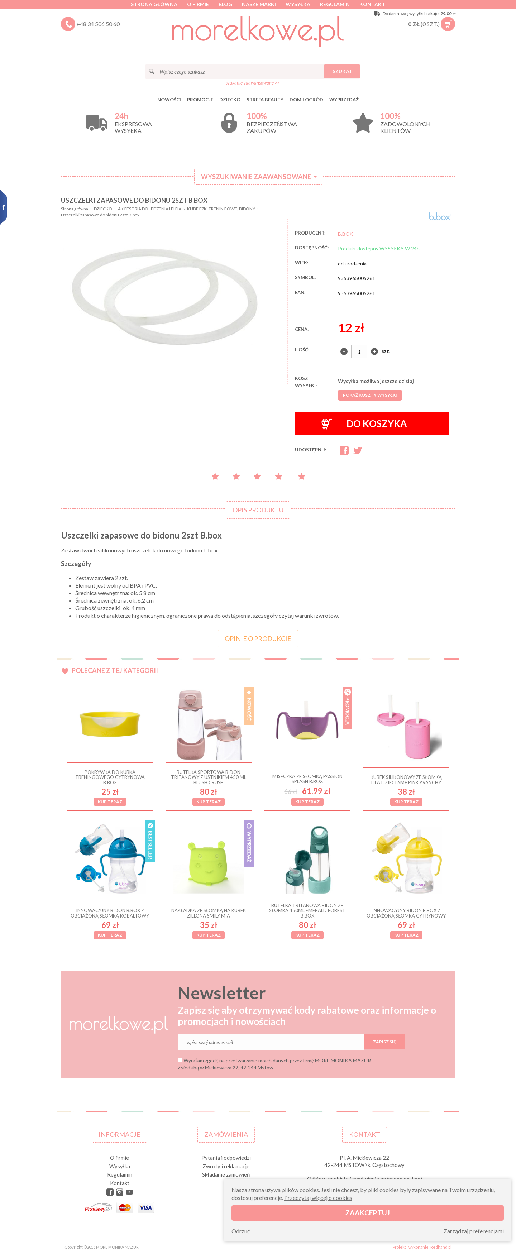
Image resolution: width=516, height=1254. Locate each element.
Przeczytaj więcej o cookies (318, 1197)
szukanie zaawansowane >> (253, 83)
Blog (225, 4)
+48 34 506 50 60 (98, 23)
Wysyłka (298, 4)
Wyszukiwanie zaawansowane (256, 177)
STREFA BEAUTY (265, 99)
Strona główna (154, 4)
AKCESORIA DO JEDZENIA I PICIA (149, 208)
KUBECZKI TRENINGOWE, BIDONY (221, 208)
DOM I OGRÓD (306, 99)
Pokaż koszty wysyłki (370, 395)
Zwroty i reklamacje (225, 1166)
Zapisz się (384, 1041)
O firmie (198, 4)
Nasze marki (259, 4)
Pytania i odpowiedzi (226, 1157)
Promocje (200, 99)
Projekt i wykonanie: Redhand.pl (422, 1247)
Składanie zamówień (226, 1174)
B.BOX (345, 234)
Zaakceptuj (367, 1212)
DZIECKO (229, 99)
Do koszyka (364, 424)
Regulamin (335, 4)
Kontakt (372, 4)
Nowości (169, 99)
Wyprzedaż (344, 99)
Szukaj (342, 71)
